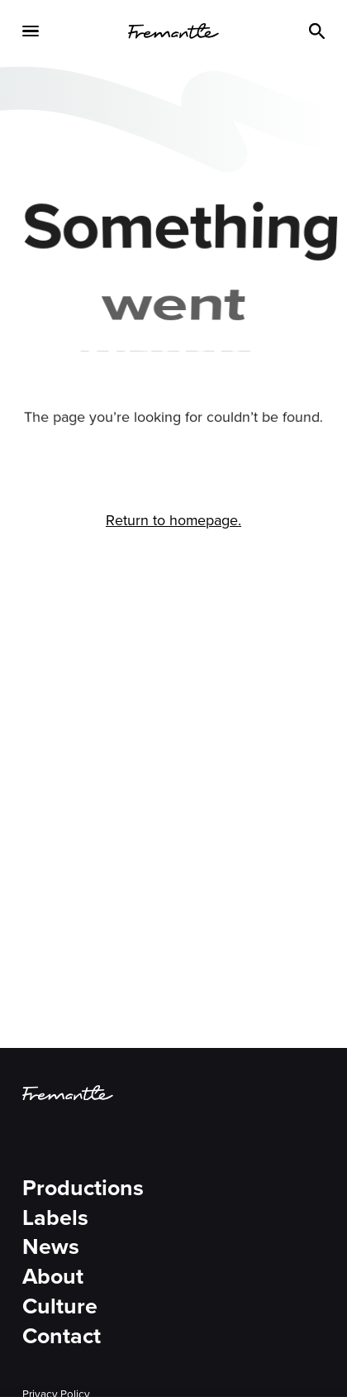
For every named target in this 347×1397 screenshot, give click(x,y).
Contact (61, 1337)
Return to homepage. (173, 520)
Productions (83, 1189)
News (50, 1247)
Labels (55, 1218)
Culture (59, 1307)
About (52, 1277)
